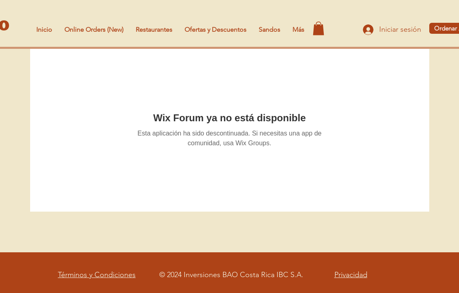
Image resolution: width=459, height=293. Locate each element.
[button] (318, 28)
